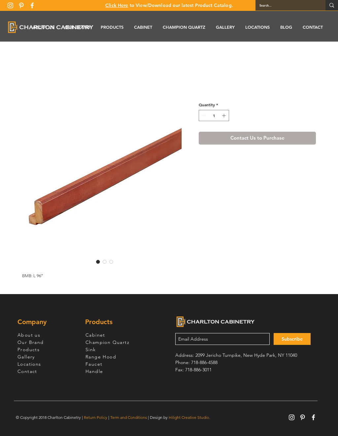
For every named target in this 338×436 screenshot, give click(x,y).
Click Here (116, 5)
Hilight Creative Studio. (189, 417)
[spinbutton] (214, 115)
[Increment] (224, 115)
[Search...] (285, 5)
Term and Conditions (128, 417)
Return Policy (95, 417)
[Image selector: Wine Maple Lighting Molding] (98, 261)
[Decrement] (203, 115)
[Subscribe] (292, 339)
